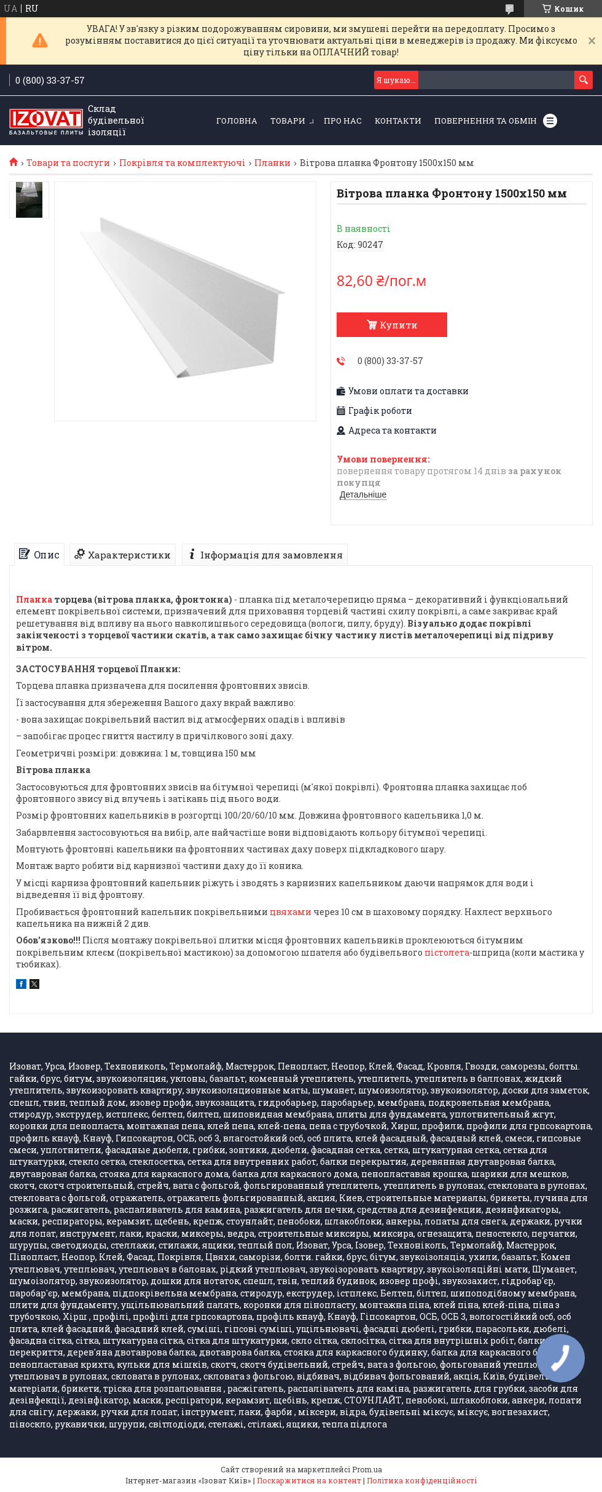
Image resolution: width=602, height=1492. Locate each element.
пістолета (446, 952)
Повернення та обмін (485, 120)
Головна (236, 120)
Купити (399, 325)
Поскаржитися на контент (309, 1480)
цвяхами (290, 912)
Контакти (398, 120)
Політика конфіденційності (422, 1480)
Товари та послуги (68, 163)
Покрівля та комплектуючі (182, 163)
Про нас (343, 120)
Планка (34, 599)
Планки (272, 163)
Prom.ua (367, 1469)
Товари (287, 120)
